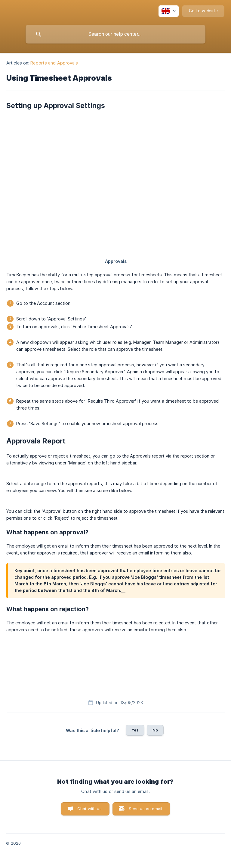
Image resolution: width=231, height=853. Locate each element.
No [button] (155, 730)
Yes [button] (135, 730)
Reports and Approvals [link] (54, 62)
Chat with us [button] (89, 808)
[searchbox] (115, 34)
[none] (169, 11)
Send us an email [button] (145, 808)
